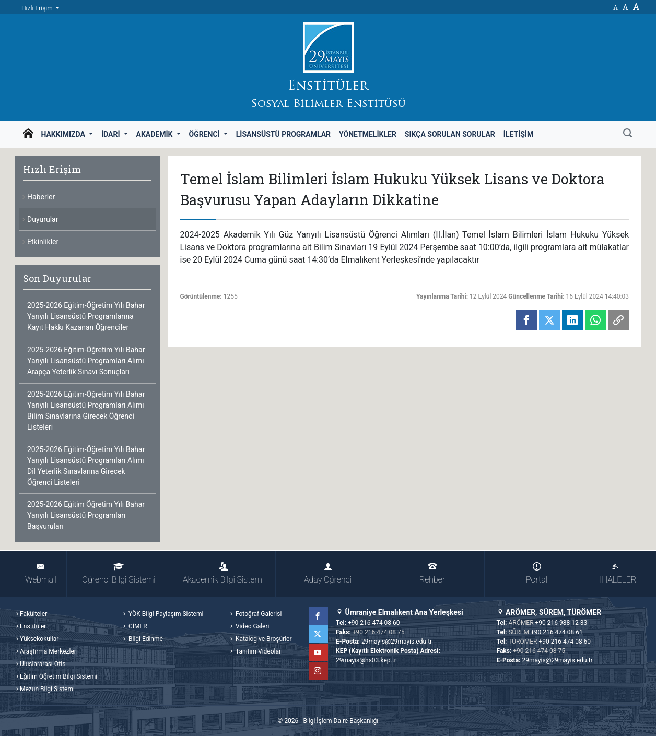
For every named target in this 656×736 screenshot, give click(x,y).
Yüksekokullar (39, 639)
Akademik (155, 134)
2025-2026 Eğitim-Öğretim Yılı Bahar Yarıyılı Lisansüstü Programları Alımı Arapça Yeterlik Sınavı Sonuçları (86, 361)
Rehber (432, 573)
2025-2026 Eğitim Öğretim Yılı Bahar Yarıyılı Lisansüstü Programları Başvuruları (86, 515)
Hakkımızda (64, 134)
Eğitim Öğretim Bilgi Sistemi (58, 676)
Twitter (319, 634)
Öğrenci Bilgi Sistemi (118, 573)
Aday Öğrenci (328, 573)
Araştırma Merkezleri (49, 651)
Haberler (41, 197)
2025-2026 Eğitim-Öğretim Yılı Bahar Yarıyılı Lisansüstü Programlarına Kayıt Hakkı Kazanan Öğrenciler (86, 316)
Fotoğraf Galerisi (258, 614)
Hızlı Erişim (37, 8)
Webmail (40, 573)
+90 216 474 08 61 (557, 632)
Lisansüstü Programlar (283, 134)
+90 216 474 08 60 (374, 622)
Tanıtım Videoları (258, 651)
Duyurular (42, 219)
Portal (536, 573)
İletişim (518, 134)
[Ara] (627, 134)
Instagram (319, 671)
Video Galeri (251, 626)
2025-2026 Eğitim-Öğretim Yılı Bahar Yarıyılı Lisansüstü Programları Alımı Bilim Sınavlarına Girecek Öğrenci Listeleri (86, 410)
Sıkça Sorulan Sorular (450, 134)
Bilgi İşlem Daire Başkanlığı (340, 721)
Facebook (319, 616)
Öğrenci (205, 134)
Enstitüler (33, 626)
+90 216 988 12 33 (561, 622)
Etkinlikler (42, 242)
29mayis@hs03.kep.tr (366, 660)
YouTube (319, 652)
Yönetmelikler (367, 134)
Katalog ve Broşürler (263, 639)
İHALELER (618, 573)
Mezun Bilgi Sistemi (47, 689)
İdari (111, 134)
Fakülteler (33, 614)
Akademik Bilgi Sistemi (223, 573)
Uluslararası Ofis (42, 664)
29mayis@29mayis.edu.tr (396, 641)
